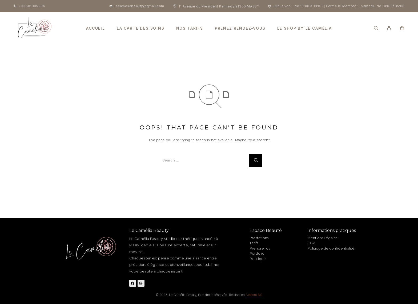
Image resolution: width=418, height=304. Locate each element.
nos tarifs (189, 28)
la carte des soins (140, 28)
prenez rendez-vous (240, 28)
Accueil (95, 28)
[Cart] (402, 29)
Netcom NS (254, 295)
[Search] (376, 28)
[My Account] (389, 28)
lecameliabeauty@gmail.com (139, 6)
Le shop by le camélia (304, 28)
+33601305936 (32, 6)
